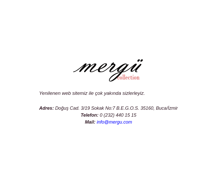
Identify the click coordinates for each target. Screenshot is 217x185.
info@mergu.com (114, 122)
